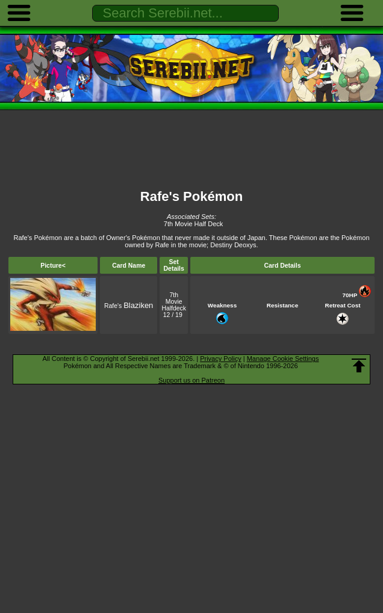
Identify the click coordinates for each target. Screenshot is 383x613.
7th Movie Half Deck (193, 223)
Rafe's (128, 306)
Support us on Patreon (191, 380)
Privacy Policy (220, 358)
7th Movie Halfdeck (173, 302)
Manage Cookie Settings (283, 358)
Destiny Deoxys (233, 244)
